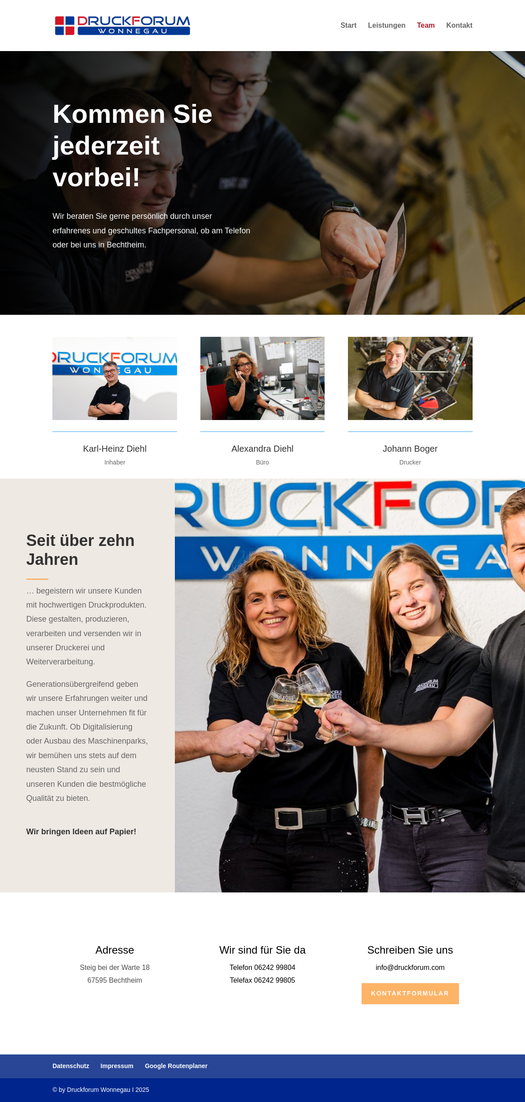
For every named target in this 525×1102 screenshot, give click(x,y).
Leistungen (387, 25)
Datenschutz (70, 1065)
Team (426, 25)
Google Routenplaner (176, 1065)
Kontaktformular (410, 993)
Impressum (116, 1065)
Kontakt (459, 25)
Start (348, 25)
